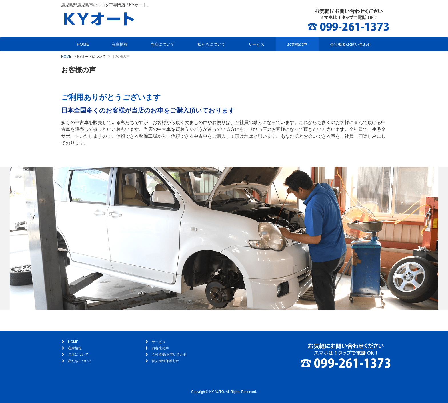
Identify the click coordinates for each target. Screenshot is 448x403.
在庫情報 (120, 44)
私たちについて (211, 44)
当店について (163, 44)
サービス (256, 44)
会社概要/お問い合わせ (350, 44)
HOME (83, 44)
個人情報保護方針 (165, 361)
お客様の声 (297, 44)
